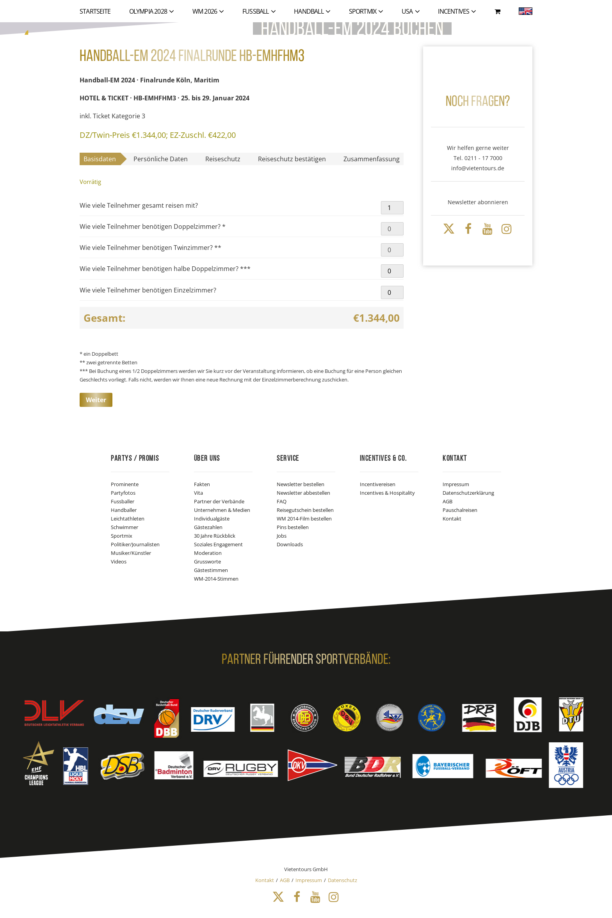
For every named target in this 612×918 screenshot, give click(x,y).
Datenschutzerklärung (468, 492)
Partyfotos (123, 492)
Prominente (125, 484)
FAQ (281, 501)
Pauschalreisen (460, 509)
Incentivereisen (377, 484)
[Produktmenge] (392, 207)
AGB (447, 501)
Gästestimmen (211, 570)
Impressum (456, 484)
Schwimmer (124, 527)
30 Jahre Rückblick (214, 535)
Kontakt (452, 518)
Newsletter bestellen (300, 484)
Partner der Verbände (219, 501)
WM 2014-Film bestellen (304, 518)
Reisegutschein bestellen (305, 509)
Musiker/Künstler (131, 552)
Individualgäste (212, 518)
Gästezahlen (208, 527)
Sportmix (121, 535)
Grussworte (207, 561)
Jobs (281, 535)
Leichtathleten (127, 518)
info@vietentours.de (477, 168)
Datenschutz (342, 880)
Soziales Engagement (218, 544)
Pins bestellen (293, 527)
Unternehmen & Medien (222, 509)
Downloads (290, 544)
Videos (118, 561)
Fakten (202, 484)
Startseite (95, 11)
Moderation (208, 552)
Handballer (124, 509)
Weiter (96, 400)
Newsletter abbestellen (303, 492)
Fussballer (122, 501)
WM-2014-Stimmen (216, 578)
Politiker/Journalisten (135, 544)
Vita (198, 492)
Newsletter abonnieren (478, 202)
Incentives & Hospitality (387, 492)
